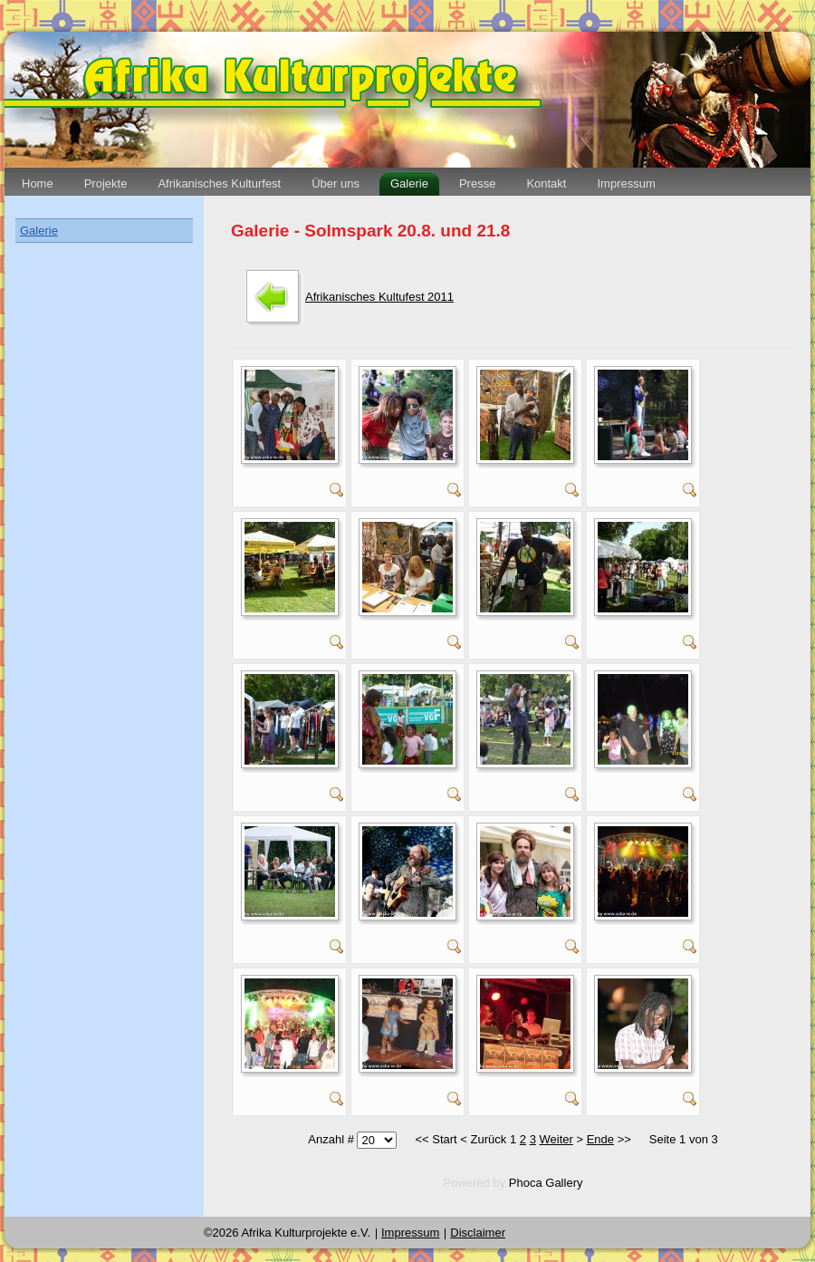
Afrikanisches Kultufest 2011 (379, 296)
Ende (600, 1139)
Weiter (556, 1139)
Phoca (525, 1183)
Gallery (563, 1183)
